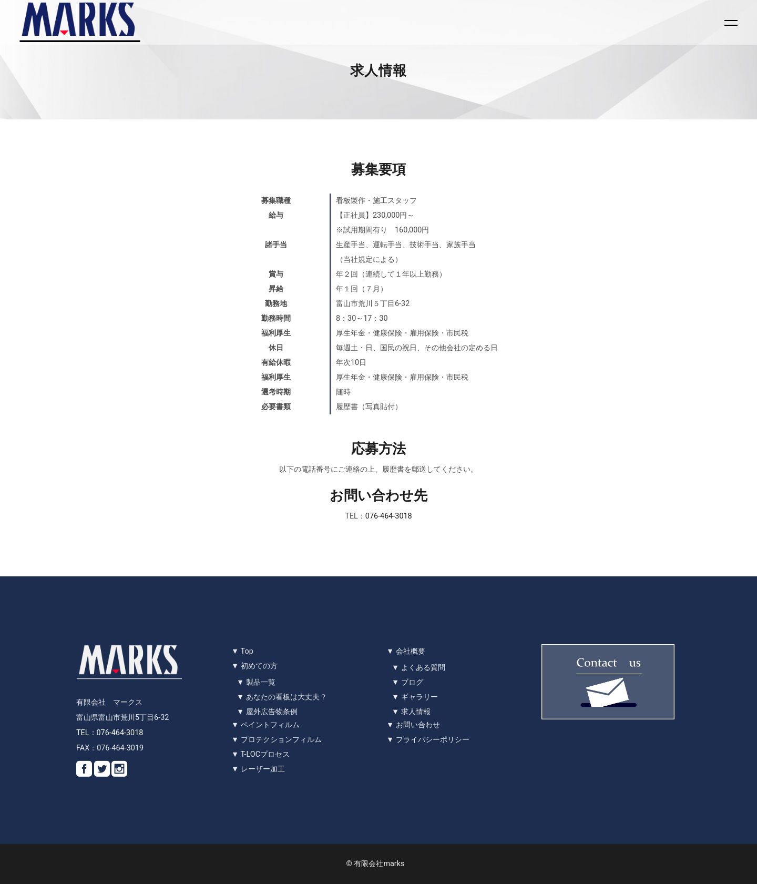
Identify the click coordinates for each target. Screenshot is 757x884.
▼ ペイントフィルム (265, 724)
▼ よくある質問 (418, 667)
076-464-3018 (388, 516)
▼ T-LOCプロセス (260, 754)
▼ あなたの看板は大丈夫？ (282, 697)
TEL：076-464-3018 (109, 732)
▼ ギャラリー (415, 697)
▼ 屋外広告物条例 (267, 711)
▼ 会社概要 (405, 651)
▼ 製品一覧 (256, 682)
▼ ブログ (407, 682)
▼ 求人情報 (411, 711)
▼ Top (242, 651)
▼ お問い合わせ (413, 724)
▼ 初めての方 (254, 666)
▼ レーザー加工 (258, 769)
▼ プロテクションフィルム (276, 739)
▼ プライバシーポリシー (427, 739)
